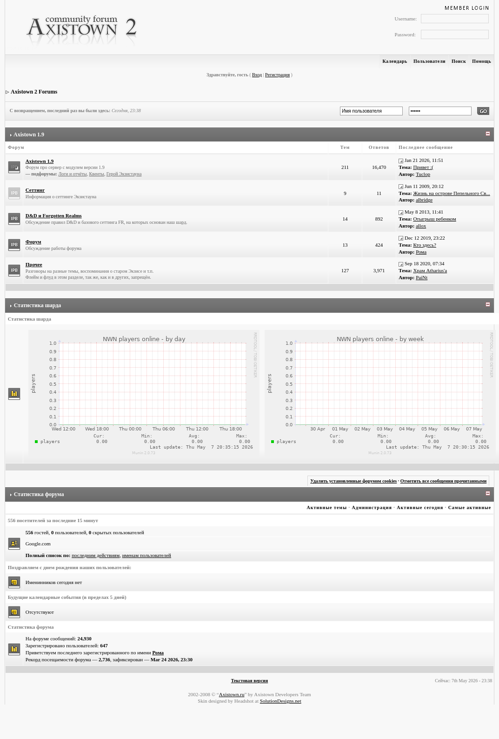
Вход (257, 74)
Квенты (96, 173)
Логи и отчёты (72, 173)
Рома (421, 252)
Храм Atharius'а (430, 270)
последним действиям (96, 555)
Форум (33, 241)
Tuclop (423, 174)
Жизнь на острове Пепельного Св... (451, 193)
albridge (424, 199)
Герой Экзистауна (124, 173)
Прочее (34, 264)
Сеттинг (35, 190)
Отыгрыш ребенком (434, 219)
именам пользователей (146, 555)
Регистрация (277, 74)
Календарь (394, 61)
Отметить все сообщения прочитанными (443, 481)
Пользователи (429, 61)
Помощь (481, 61)
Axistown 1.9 (28, 134)
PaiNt (421, 277)
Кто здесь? (424, 245)
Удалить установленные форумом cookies (353, 481)
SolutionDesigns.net (280, 701)
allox (421, 225)
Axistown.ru (232, 694)
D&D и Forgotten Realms (54, 215)
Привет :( (423, 167)
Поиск (459, 61)
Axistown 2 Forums (34, 91)
